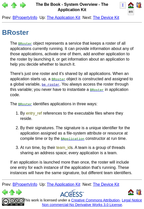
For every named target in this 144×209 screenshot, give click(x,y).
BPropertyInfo (25, 17)
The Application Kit (63, 17)
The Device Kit (106, 17)
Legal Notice (132, 200)
